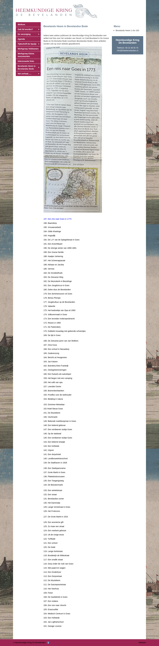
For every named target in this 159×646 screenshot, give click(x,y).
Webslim (142, 642)
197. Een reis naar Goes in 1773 (57, 219)
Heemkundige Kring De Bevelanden (30, 642)
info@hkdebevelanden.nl (127, 50)
